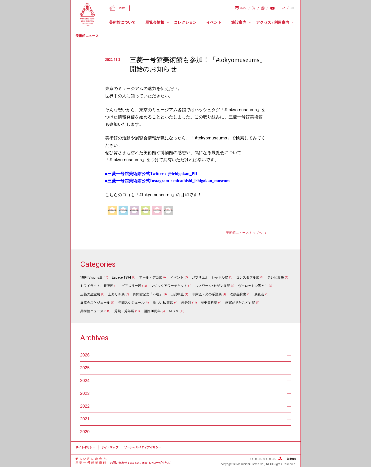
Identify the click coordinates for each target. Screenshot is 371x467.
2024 (185, 380)
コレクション (185, 22)
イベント (213, 22)
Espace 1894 (121, 277)
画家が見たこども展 (240, 302)
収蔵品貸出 (238, 294)
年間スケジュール (131, 302)
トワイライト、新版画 (96, 286)
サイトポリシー (85, 447)
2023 (185, 393)
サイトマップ (109, 447)
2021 (185, 419)
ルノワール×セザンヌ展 (212, 286)
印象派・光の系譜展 (207, 294)
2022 (185, 406)
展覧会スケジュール (95, 302)
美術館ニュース (91, 311)
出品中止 (177, 294)
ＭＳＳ (174, 311)
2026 (185, 355)
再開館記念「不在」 (148, 294)
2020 (185, 431)
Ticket (117, 8)
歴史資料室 (209, 302)
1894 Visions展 (91, 277)
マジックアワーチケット (169, 286)
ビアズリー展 (131, 286)
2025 (185, 367)
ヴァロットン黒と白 (253, 286)
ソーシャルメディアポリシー (142, 447)
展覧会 (259, 294)
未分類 (186, 302)
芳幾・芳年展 (124, 311)
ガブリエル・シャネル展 (210, 277)
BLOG (241, 8)
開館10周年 (152, 311)
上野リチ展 (116, 294)
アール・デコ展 (150, 277)
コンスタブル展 (247, 277)
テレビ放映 (275, 277)
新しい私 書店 (163, 302)
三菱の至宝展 (90, 294)
